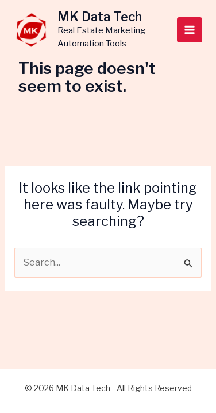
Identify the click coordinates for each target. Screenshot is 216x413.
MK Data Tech (99, 16)
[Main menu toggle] (189, 29)
